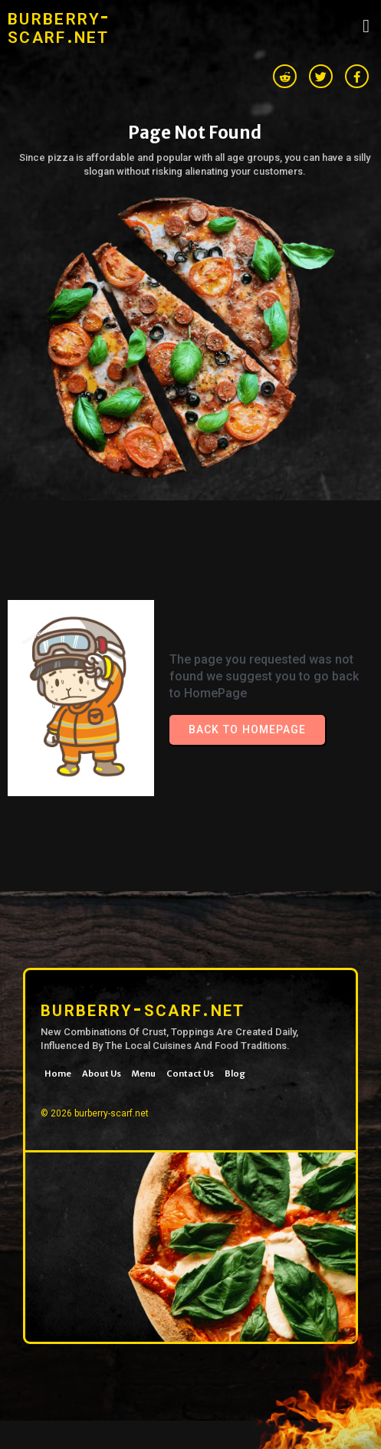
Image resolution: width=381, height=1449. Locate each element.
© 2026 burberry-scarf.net (95, 1113)
